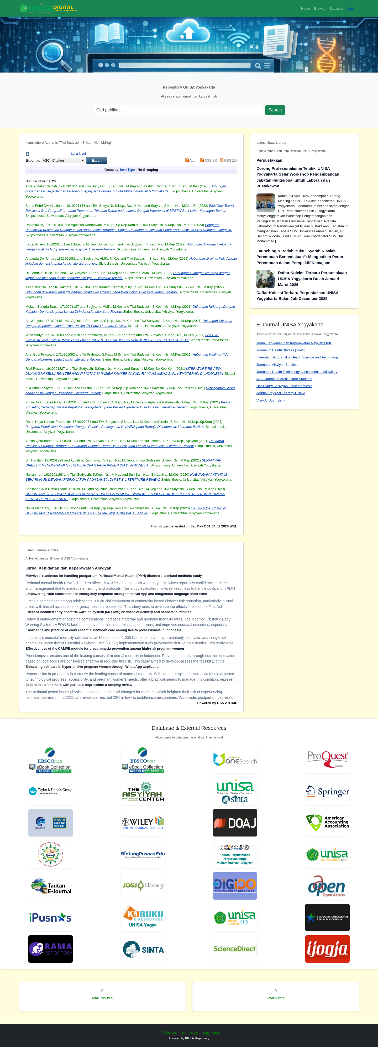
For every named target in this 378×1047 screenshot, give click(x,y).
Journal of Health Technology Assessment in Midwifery (296, 372)
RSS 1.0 (210, 160)
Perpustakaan (269, 160)
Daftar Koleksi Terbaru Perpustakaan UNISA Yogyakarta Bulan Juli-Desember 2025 (297, 295)
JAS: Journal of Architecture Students (284, 379)
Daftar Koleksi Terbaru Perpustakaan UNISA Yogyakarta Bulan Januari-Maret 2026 (312, 278)
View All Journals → (271, 400)
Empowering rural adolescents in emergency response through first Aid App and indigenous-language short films (116, 594)
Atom (193, 160)
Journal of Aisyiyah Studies (276, 365)
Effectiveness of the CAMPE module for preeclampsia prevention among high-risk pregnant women (104, 648)
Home (305, 9)
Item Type (127, 170)
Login (351, 9)
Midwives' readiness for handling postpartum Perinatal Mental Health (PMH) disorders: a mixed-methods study (113, 576)
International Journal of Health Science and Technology (297, 357)
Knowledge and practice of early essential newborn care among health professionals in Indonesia (103, 630)
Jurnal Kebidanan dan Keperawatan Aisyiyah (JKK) (294, 343)
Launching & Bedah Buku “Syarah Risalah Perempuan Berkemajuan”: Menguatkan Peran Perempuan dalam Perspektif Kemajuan (299, 257)
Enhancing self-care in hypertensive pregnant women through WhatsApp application (93, 667)
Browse (320, 9)
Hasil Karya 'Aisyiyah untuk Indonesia (284, 386)
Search (275, 110)
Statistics (336, 9)
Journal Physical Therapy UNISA (280, 393)
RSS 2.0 (230, 160)
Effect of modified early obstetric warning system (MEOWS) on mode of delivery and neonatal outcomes (108, 612)
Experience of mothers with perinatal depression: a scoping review (78, 685)
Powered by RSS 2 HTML (217, 703)
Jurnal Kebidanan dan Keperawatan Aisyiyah (68, 568)
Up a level (78, 154)
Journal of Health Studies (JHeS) (280, 350)
